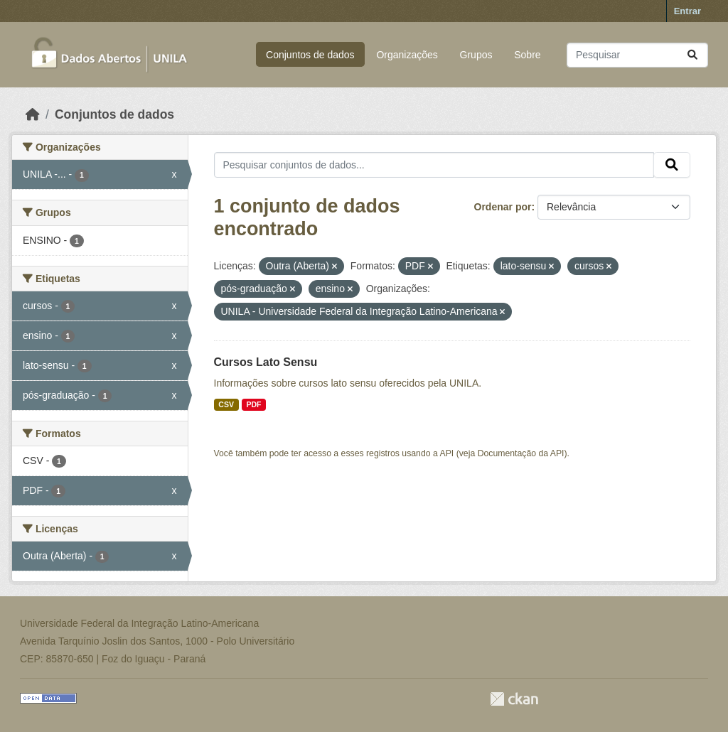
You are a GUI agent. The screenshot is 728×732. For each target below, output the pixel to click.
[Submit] (692, 55)
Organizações (406, 54)
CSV (226, 404)
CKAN (514, 698)
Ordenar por (503, 206)
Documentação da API (521, 453)
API (447, 453)
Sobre (527, 54)
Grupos (476, 54)
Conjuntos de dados (310, 54)
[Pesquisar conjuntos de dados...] (637, 55)
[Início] (33, 114)
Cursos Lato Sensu (266, 362)
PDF (253, 404)
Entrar (687, 11)
